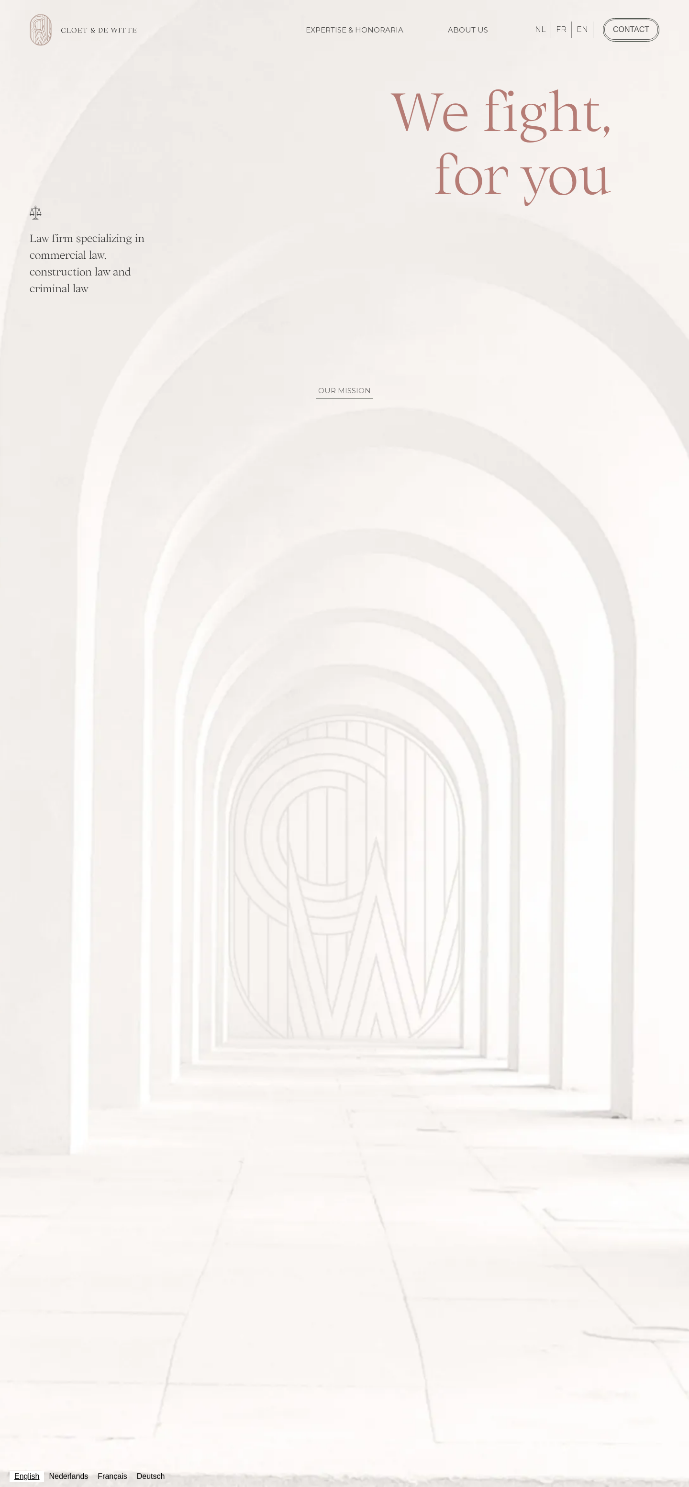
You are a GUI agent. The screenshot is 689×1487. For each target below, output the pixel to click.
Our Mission (344, 390)
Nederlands (68, 1476)
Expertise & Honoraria (354, 29)
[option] (68, 1476)
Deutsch (151, 1476)
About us (468, 29)
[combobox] (27, 1476)
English (26, 1476)
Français (112, 1476)
